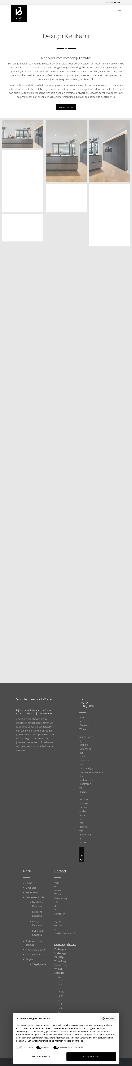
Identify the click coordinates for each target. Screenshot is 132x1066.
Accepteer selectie (40, 1056)
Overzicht (108, 1018)
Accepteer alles (91, 1056)
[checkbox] (24, 1047)
